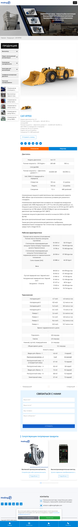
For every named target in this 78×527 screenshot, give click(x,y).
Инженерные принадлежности (7, 63)
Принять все (49, 517)
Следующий (70, 386)
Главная (3, 38)
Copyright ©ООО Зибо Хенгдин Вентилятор (13, 520)
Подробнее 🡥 (34, 476)
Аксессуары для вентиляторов (6, 69)
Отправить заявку (28, 137)
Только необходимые (28, 517)
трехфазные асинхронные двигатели (9, 75)
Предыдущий (27, 386)
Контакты (68, 524)
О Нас (48, 524)
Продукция (10, 38)
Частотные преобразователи (7, 81)
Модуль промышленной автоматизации (9, 56)
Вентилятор (5, 51)
